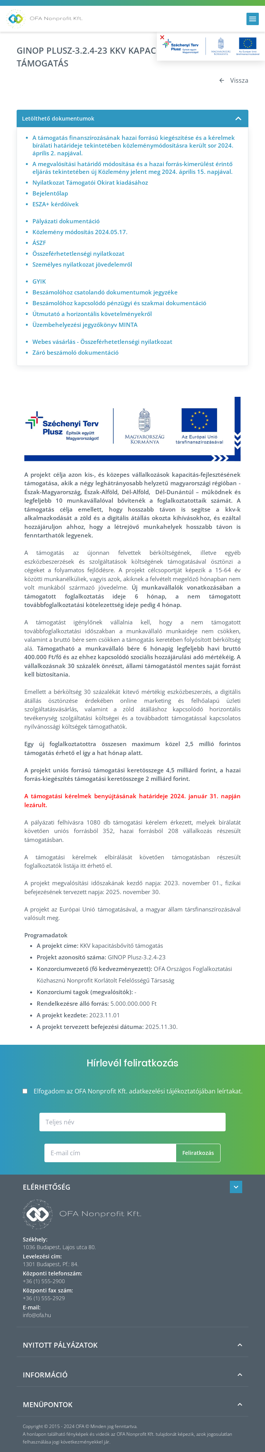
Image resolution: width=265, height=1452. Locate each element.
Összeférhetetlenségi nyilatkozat (78, 253)
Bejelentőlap (50, 193)
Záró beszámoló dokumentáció (75, 352)
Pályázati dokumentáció (66, 221)
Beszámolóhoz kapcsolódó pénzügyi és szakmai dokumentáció (119, 303)
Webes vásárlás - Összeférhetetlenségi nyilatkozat (102, 341)
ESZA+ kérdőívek (55, 204)
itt (83, 865)
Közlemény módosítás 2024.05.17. (79, 232)
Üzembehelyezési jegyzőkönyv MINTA (85, 324)
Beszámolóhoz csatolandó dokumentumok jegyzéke (105, 292)
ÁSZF (39, 243)
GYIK (39, 281)
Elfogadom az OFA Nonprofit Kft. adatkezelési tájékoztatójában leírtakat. (132, 1091)
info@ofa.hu (37, 1315)
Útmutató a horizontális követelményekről (92, 314)
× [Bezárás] (162, 37)
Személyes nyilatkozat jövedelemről (82, 264)
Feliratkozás (198, 1152)
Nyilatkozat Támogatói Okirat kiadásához (90, 182)
